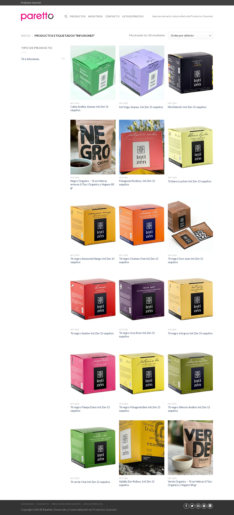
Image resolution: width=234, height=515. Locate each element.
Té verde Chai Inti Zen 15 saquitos (90, 481)
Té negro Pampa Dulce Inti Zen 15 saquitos (90, 409)
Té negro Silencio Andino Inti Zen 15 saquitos (189, 409)
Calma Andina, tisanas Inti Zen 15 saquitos (89, 108)
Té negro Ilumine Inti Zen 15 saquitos (92, 333)
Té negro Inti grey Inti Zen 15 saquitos (190, 333)
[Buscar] (66, 16)
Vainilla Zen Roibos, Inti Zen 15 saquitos (136, 483)
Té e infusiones (30, 59)
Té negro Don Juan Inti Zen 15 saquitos (185, 260)
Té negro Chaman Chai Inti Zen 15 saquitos (138, 260)
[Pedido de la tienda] (191, 35)
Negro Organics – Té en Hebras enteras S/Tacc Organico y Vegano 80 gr (92, 184)
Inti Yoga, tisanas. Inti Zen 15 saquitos (141, 107)
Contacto (112, 16)
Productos (78, 16)
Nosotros (95, 16)
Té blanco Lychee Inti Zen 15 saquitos (189, 181)
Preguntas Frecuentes (66, 504)
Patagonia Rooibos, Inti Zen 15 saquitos (137, 182)
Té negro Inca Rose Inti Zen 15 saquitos (137, 334)
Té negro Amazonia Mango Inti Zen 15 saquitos (92, 260)
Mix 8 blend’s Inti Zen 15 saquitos (187, 107)
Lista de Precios (133, 16)
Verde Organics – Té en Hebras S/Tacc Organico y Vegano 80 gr (190, 483)
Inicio (26, 35)
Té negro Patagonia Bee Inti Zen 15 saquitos (139, 409)
